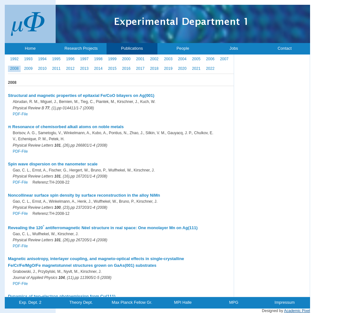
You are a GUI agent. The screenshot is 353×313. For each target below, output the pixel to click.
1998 (98, 59)
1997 (84, 59)
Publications (132, 48)
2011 (56, 68)
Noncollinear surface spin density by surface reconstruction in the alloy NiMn (84, 195)
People (183, 48)
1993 (28, 59)
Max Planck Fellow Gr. (132, 302)
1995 (56, 59)
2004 (182, 59)
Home (30, 48)
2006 (210, 59)
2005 (196, 59)
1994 (42, 59)
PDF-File (20, 114)
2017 (140, 68)
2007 (224, 59)
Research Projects (81, 48)
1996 (70, 59)
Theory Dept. (81, 302)
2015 (112, 68)
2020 (182, 68)
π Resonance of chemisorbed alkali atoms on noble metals (66, 126)
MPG (233, 302)
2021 (196, 68)
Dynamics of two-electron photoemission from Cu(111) (61, 296)
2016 (126, 68)
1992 (14, 59)
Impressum (284, 302)
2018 (154, 68)
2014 (98, 68)
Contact (285, 48)
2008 (14, 68)
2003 (168, 59)
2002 (154, 59)
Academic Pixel (297, 311)
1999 (112, 59)
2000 (126, 59)
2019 (168, 68)
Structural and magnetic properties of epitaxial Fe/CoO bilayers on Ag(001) (81, 95)
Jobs (233, 48)
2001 (140, 59)
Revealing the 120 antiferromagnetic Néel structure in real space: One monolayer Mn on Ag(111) (102, 227)
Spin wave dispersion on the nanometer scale (53, 164)
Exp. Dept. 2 (30, 302)
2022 (210, 68)
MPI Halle (182, 302)
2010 (42, 68)
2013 (84, 68)
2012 (70, 68)
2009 (28, 68)
